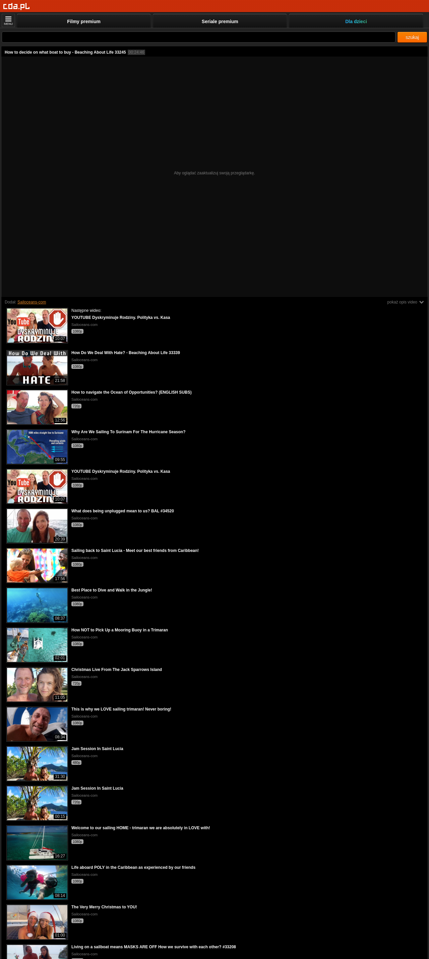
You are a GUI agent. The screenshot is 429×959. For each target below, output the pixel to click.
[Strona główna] (16, 6)
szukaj (412, 37)
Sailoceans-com (31, 302)
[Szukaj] (198, 37)
